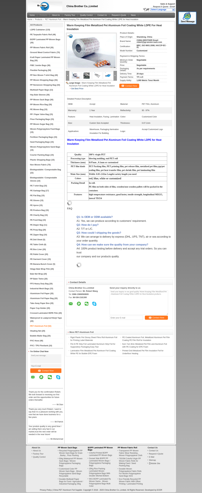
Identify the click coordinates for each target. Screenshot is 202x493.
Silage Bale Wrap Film (40, 269)
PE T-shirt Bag (36, 186)
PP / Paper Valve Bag (39, 114)
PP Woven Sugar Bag (39, 124)
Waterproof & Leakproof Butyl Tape (46, 318)
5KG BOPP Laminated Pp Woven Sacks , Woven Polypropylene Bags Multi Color (100, 482)
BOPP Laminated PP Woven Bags (45, 39)
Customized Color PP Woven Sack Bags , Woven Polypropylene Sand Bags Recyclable (70, 472)
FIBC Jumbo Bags (38, 65)
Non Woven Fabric (38, 165)
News (133, 15)
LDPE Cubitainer (37, 30)
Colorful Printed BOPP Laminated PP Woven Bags (100, 454)
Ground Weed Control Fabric (43, 52)
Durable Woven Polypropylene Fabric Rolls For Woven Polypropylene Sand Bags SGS (130, 472)
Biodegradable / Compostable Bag (45, 170)
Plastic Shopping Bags (40, 160)
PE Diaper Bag (36, 225)
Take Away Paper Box (40, 303)
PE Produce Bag (37, 210)
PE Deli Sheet (36, 240)
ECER (159, 490)
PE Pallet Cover (37, 254)
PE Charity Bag (37, 215)
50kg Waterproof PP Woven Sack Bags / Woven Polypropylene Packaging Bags (71, 462)
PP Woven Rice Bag (39, 104)
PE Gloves (34, 200)
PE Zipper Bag (36, 235)
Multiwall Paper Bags (39, 90)
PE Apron (34, 205)
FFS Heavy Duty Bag (39, 284)
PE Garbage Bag (37, 191)
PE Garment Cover (38, 259)
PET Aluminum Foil (53, 19)
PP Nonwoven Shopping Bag (43, 85)
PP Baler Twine (37, 279)
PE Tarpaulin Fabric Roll (41, 34)
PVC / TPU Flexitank (39, 346)
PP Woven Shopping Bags (42, 80)
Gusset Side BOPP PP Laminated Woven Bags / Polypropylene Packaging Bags (99, 462)
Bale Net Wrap (36, 274)
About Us (56, 15)
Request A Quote (160, 7)
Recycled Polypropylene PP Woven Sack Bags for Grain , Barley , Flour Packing (71, 453)
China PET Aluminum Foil (64, 490)
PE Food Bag (36, 220)
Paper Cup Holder (38, 308)
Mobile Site (154, 463)
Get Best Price (77, 89)
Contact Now (45, 370)
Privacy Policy (46, 490)
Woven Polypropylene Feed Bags (45, 129)
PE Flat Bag (35, 195)
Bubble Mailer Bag (38, 336)
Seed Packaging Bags (40, 142)
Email (172, 7)
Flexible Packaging (38, 70)
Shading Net (35, 331)
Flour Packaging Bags (40, 119)
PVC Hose (34, 341)
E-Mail (151, 457)
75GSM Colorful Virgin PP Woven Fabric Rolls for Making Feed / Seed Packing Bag (130, 462)
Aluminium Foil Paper (40, 293)
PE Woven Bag (36, 109)
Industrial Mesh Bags (39, 288)
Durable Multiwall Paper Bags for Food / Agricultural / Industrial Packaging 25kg (71, 481)
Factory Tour (70, 15)
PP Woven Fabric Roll (40, 47)
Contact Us (102, 15)
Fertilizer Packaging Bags (41, 137)
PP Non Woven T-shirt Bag (42, 75)
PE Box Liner (36, 249)
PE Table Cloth (36, 244)
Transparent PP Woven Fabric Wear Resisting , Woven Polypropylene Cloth (130, 453)
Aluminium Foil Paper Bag (42, 298)
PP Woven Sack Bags (39, 100)
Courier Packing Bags (40, 155)
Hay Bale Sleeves (38, 95)
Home (32, 15)
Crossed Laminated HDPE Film (44, 313)
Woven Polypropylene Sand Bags (45, 147)
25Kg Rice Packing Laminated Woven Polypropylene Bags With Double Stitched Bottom (99, 472)
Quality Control (86, 15)
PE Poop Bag (36, 230)
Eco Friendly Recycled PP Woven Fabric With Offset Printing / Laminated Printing (131, 481)
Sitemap (152, 460)
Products (43, 15)
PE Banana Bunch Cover (41, 264)
